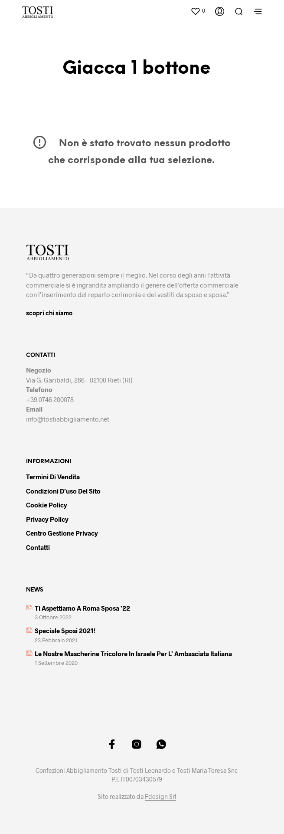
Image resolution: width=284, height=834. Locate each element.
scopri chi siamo (49, 313)
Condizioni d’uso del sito (63, 491)
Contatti (38, 547)
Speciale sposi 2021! (65, 630)
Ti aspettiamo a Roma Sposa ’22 (82, 608)
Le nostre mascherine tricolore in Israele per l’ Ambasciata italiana (133, 653)
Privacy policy (47, 519)
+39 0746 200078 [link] (50, 399)
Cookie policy (46, 505)
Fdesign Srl (160, 796)
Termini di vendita (53, 477)
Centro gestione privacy (62, 533)
